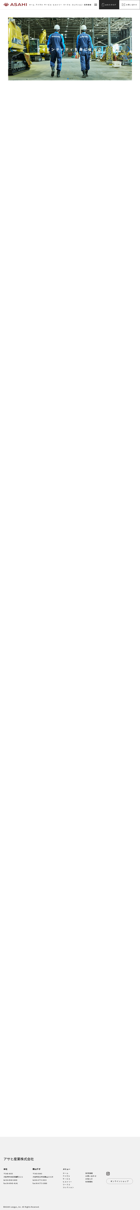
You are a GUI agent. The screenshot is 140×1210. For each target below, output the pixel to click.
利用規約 (89, 1181)
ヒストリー (57, 5)
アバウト (39, 5)
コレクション (77, 5)
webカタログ (109, 4)
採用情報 (87, 5)
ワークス (67, 5)
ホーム (32, 5)
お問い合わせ (129, 4)
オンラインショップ (119, 1181)
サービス (48, 5)
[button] (129, 49)
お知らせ (89, 1179)
